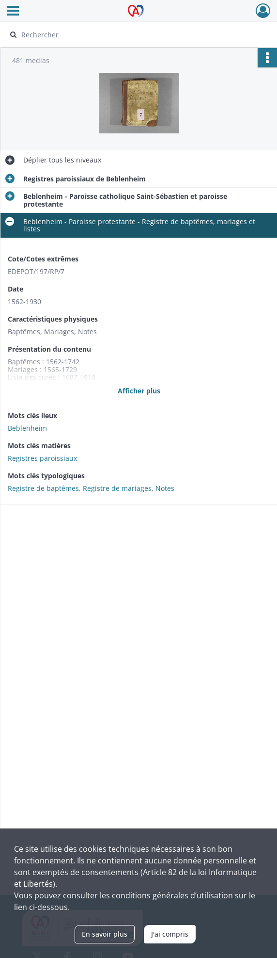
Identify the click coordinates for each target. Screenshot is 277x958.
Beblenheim (27, 428)
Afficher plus (139, 390)
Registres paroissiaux (42, 458)
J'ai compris (169, 934)
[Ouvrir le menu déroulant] (13, 11)
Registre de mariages (117, 488)
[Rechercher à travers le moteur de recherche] (130, 34)
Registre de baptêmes (43, 488)
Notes (164, 488)
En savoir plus (104, 934)
